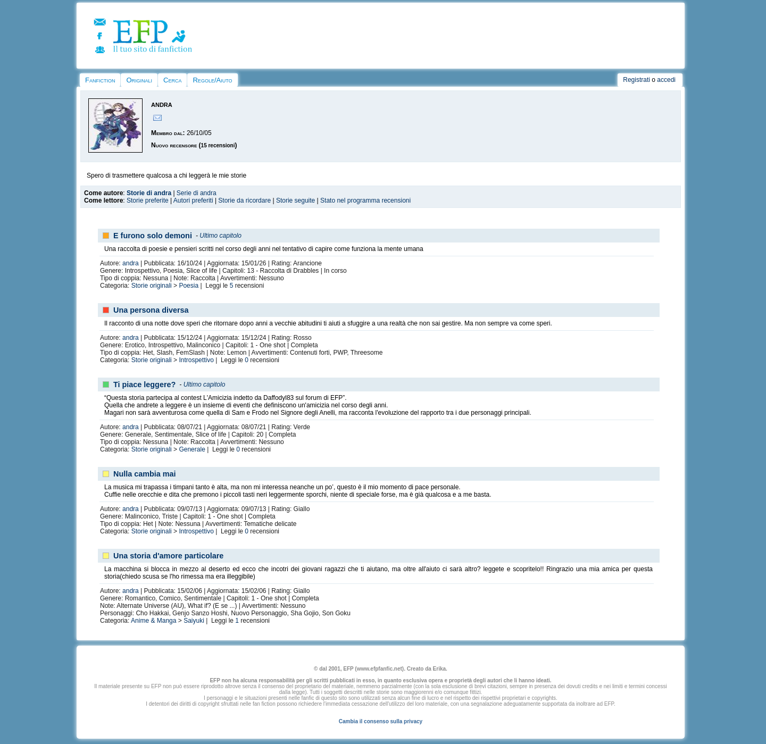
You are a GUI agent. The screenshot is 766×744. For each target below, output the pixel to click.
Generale (192, 449)
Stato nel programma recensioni (365, 200)
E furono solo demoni (152, 235)
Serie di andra (197, 193)
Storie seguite (295, 200)
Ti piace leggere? (144, 384)
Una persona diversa (151, 310)
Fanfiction (100, 80)
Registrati (636, 79)
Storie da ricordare (244, 200)
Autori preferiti (193, 200)
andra (130, 263)
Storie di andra (149, 193)
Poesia (188, 285)
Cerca (172, 80)
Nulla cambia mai (144, 474)
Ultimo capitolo (220, 235)
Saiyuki (194, 620)
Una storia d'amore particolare (168, 555)
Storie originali (151, 285)
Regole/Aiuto (212, 80)
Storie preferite (148, 200)
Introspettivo (196, 360)
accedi (666, 79)
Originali (139, 80)
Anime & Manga (153, 620)
